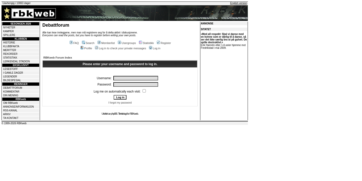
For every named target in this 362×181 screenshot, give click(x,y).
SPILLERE (9, 35)
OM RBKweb (10, 103)
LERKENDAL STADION (16, 61)
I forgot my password (120, 102)
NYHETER (9, 27)
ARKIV (7, 114)
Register (164, 42)
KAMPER (8, 31)
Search (88, 42)
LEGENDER (10, 76)
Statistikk (146, 42)
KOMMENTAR (11, 91)
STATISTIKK (10, 57)
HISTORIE (9, 42)
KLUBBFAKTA (11, 46)
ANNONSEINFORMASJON (18, 106)
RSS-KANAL (10, 110)
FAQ (74, 42)
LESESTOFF (10, 69)
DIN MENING (10, 95)
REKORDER (10, 54)
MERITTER (9, 50)
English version (238, 3)
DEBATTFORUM (12, 87)
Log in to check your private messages (120, 48)
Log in (154, 48)
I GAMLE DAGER (13, 72)
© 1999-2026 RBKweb (14, 123)
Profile (86, 48)
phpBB (114, 113)
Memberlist (106, 42)
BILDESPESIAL (12, 80)
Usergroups (127, 42)
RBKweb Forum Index (57, 57)
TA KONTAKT (11, 118)
